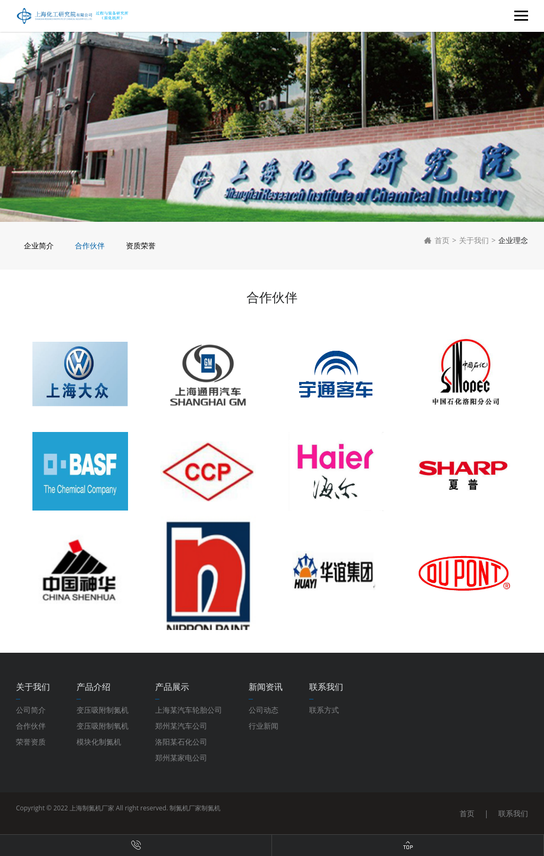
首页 (436, 240)
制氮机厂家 (185, 807)
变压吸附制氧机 (102, 726)
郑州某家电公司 (181, 758)
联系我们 (513, 813)
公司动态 (263, 710)
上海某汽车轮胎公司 (188, 710)
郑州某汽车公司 (181, 726)
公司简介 (31, 710)
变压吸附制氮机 (102, 710)
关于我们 (474, 240)
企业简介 (39, 245)
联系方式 (324, 710)
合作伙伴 (90, 245)
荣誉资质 (31, 742)
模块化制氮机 (98, 742)
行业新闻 (263, 726)
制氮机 (210, 807)
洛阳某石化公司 (181, 742)
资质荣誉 (141, 245)
